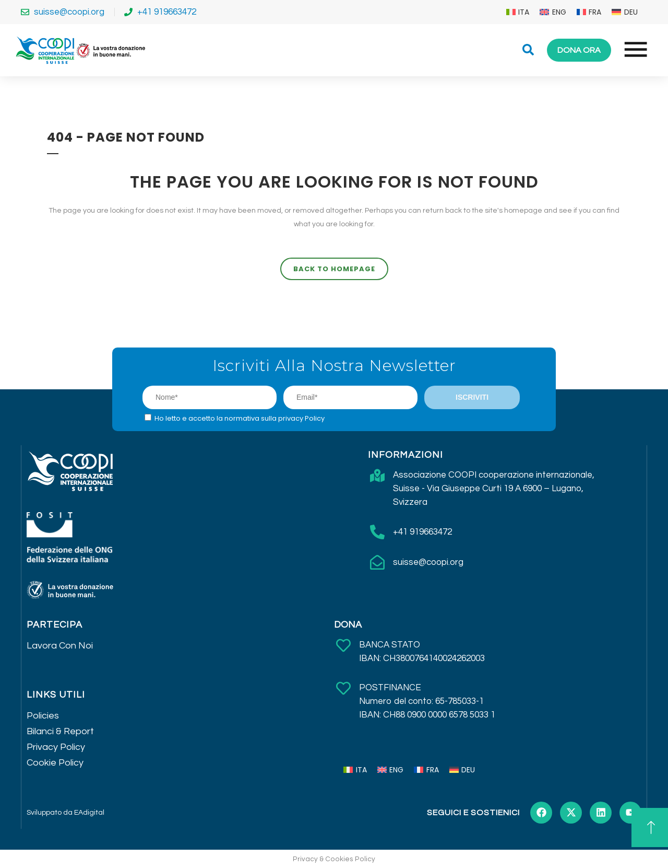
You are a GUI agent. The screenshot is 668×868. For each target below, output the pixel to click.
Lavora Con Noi (60, 646)
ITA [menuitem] (523, 12)
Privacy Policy (56, 747)
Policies (43, 716)
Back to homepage (334, 269)
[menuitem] (518, 12)
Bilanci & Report (60, 731)
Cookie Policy (55, 763)
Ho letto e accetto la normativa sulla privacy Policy (239, 418)
